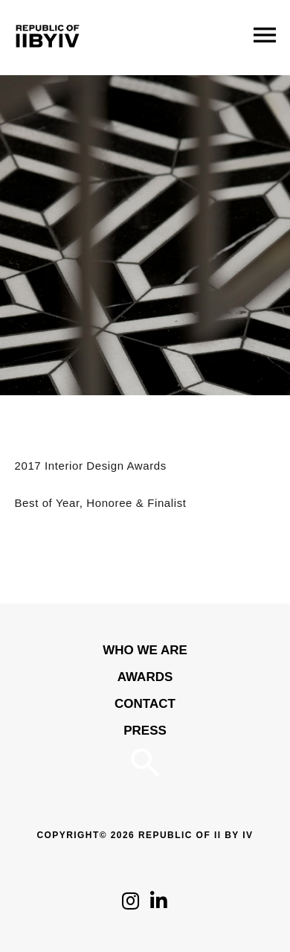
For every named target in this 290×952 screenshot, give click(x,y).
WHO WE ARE (145, 650)
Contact (145, 704)
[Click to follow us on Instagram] (130, 904)
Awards (145, 677)
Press (145, 730)
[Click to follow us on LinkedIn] (158, 904)
